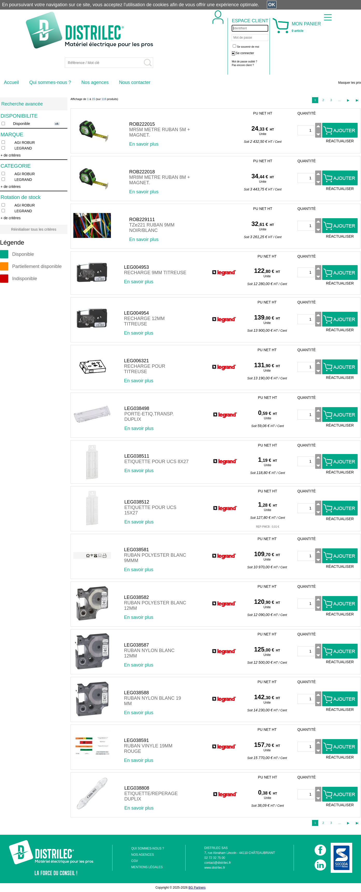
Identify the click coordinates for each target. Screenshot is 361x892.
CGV (134, 861)
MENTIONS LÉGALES (146, 867)
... (339, 100)
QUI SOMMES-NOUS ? (147, 848)
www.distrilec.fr (214, 867)
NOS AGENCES (142, 854)
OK (271, 4)
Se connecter (245, 53)
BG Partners (197, 887)
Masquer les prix (349, 82)
